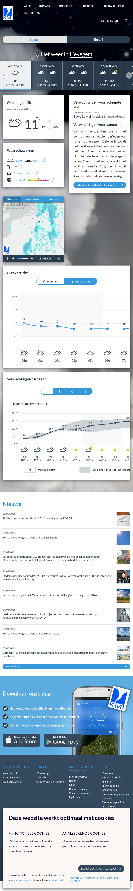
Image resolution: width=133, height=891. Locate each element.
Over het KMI (32, 12)
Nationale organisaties (115, 794)
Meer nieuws (66, 666)
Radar (72, 780)
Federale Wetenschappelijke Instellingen (113, 802)
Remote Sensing (78, 789)
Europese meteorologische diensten (112, 777)
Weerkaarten (33, 199)
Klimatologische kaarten (50, 781)
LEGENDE (44, 257)
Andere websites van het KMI (81, 768)
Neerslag (12, 199)
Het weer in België (16, 767)
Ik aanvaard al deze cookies (101, 868)
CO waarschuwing (24, 173)
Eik (15, 166)
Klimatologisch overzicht (44, 775)
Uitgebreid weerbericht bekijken (100, 184)
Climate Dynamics (79, 793)
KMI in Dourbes (78, 776)
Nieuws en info (114, 5)
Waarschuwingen (12, 781)
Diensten (89, 5)
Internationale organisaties (110, 787)
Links (106, 767)
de (111, 20)
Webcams (54, 199)
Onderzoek (66, 5)
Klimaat (44, 5)
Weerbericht (10, 773)
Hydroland (75, 797)
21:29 (36, 161)
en (116, 20)
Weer (27, 5)
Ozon (72, 784)
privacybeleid (55, 879)
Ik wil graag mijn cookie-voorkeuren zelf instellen (94, 879)
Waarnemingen (11, 777)
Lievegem (81, 54)
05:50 (18, 161)
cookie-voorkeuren (21, 879)
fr (107, 20)
